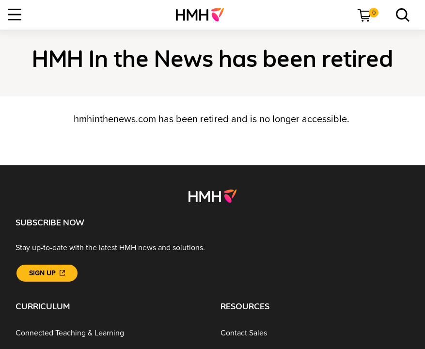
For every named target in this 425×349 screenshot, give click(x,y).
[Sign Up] (47, 273)
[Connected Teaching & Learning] (110, 333)
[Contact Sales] (315, 333)
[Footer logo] (212, 195)
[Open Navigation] (14, 14)
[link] (204, 14)
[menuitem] (204, 14)
